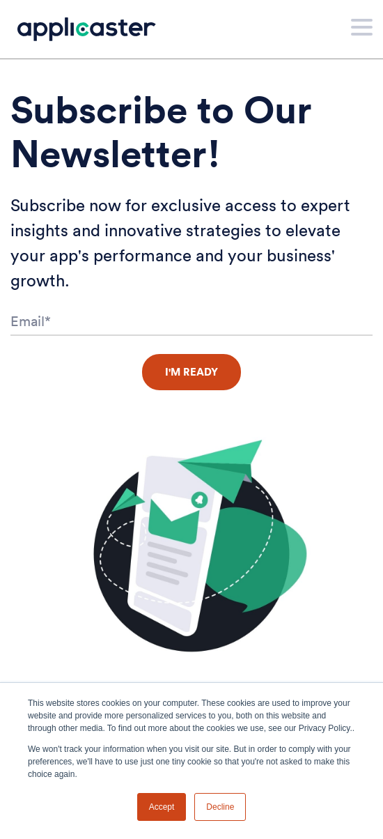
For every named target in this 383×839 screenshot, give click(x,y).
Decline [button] (220, 807)
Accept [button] (162, 807)
